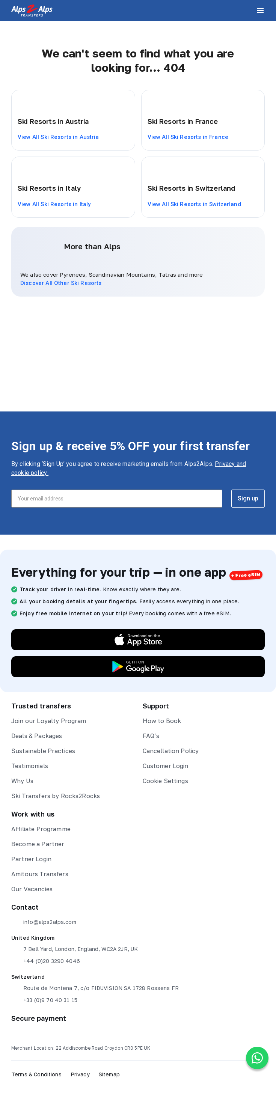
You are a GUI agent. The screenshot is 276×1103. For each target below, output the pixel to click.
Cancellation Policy (171, 751)
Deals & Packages (36, 736)
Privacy (80, 1074)
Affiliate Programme (41, 829)
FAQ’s (151, 736)
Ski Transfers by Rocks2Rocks (55, 796)
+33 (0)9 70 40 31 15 (44, 1000)
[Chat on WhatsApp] (257, 1058)
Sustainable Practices (43, 751)
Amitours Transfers (39, 874)
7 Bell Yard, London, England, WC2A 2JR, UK (74, 949)
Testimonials (29, 766)
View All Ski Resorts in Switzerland (194, 204)
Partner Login (31, 859)
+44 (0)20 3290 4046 (45, 961)
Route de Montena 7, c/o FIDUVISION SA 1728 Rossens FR (95, 988)
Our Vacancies (32, 889)
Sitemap (109, 1074)
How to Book (162, 721)
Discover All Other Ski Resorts (61, 283)
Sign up (248, 498)
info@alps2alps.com (43, 922)
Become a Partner (37, 844)
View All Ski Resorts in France (188, 137)
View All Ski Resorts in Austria (58, 137)
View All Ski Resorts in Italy (54, 204)
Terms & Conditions (36, 1074)
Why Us (22, 781)
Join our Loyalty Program (48, 721)
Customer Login (166, 766)
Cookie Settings (165, 781)
